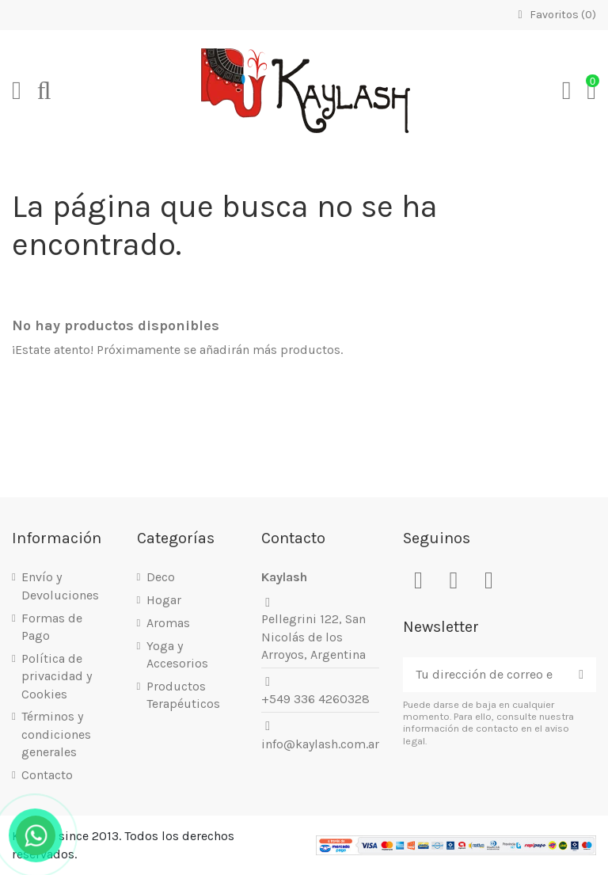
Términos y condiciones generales (56, 734)
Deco (160, 576)
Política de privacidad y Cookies (56, 676)
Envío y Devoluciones (60, 585)
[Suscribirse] (581, 674)
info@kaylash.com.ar (320, 743)
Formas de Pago (51, 627)
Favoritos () (554, 14)
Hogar (163, 599)
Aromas (168, 622)
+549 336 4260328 (315, 698)
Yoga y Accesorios (177, 654)
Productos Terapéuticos (183, 695)
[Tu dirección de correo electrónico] (484, 674)
